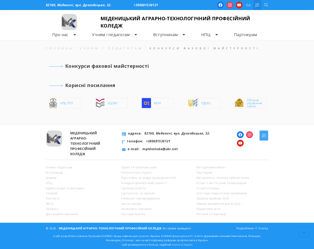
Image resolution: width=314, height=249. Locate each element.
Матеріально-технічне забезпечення (222, 178)
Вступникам (165, 34)
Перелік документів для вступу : (219, 203)
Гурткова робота (133, 188)
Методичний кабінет (211, 167)
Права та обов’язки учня (138, 167)
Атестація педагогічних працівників (221, 193)
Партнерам (245, 34)
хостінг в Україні (182, 244)
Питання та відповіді (211, 214)
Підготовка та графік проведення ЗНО (148, 178)
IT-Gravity (261, 228)
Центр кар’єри (131, 203)
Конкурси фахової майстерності (144, 183)
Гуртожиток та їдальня (137, 193)
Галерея (52, 193)
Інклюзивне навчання (136, 209)
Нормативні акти (208, 209)
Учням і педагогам (111, 34)
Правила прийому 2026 (212, 198)
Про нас (60, 34)
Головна (59, 48)
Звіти (49, 203)
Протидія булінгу (133, 214)
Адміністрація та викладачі (65, 188)
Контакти (52, 198)
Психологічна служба (136, 172)
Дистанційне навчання (62, 214)
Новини (51, 178)
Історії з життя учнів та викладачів (221, 183)
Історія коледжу (207, 188)
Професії (52, 209)
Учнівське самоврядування (140, 198)
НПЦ (205, 34)
